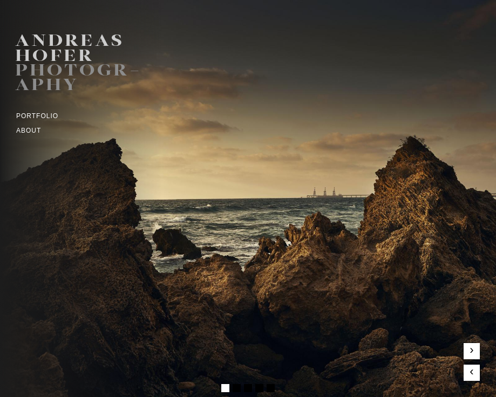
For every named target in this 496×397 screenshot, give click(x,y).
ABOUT (28, 130)
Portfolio (37, 116)
